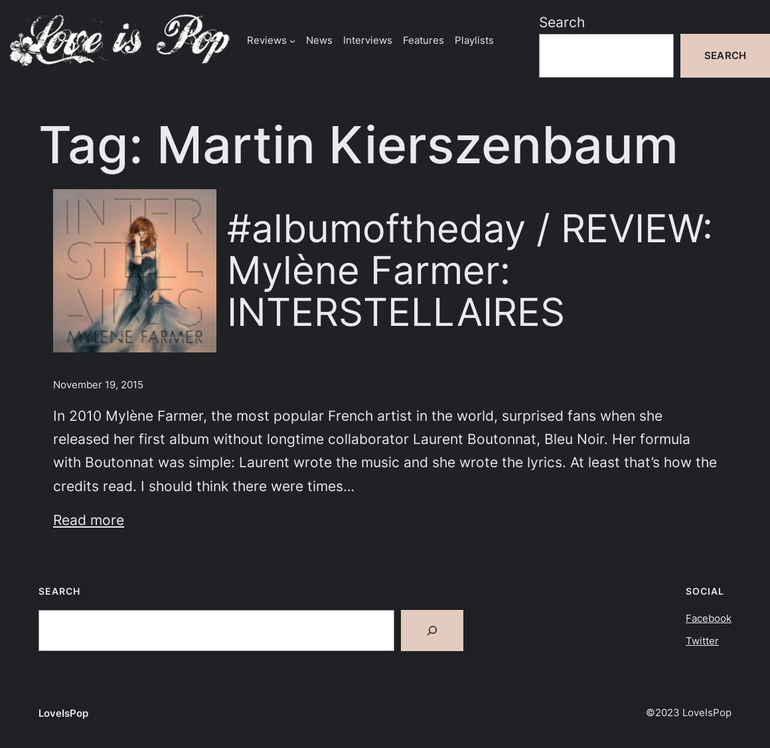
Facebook (709, 618)
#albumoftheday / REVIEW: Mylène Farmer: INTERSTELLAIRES (470, 271)
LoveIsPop (63, 713)
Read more (88, 520)
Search (562, 22)
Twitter (702, 641)
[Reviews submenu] (292, 40)
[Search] (432, 630)
